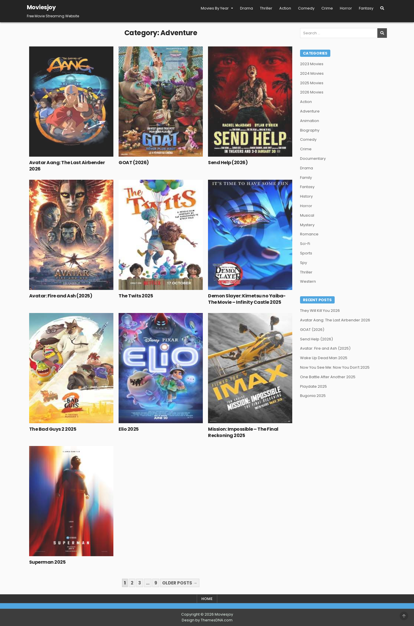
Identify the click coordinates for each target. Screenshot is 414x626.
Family (306, 177)
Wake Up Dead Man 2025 (323, 358)
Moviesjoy (41, 7)
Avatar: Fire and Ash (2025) (60, 296)
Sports (306, 253)
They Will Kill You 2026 (320, 310)
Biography (309, 130)
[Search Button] (382, 8)
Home (207, 598)
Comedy (306, 8)
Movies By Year (215, 8)
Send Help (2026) (228, 162)
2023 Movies (311, 64)
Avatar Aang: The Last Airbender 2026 (67, 165)
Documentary (313, 158)
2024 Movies (312, 73)
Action (285, 8)
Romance (309, 234)
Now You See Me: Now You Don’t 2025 (335, 367)
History (306, 196)
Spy (303, 262)
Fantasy (366, 8)
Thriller (266, 8)
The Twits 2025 (136, 296)
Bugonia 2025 (313, 395)
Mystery (307, 225)
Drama (246, 8)
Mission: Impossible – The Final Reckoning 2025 (243, 432)
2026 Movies (311, 92)
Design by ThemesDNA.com (207, 620)
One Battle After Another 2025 (327, 377)
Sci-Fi (305, 243)
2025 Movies (311, 83)
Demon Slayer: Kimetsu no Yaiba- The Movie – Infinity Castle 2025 (247, 299)
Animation (309, 120)
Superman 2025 (47, 562)
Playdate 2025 (313, 386)
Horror (346, 8)
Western (308, 281)
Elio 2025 (129, 429)
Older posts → (179, 583)
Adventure (310, 111)
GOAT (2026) (134, 162)
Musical (307, 215)
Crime (327, 8)
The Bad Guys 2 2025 (52, 429)
